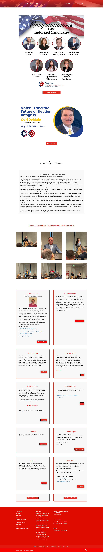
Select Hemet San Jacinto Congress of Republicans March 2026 (42, 520)
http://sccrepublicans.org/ (31, 400)
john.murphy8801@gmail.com (64, 481)
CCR (36, 3)
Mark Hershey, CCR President (33, 296)
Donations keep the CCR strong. (60, 530)
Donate (73, 3)
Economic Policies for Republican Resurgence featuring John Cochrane (41, 532)
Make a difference (57, 514)
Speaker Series (79, 320)
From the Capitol (79, 449)
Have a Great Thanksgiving (41, 539)
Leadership (43, 444)
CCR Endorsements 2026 (51, 93)
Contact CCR (80, 3)
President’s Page (28, 3)
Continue (44, 371)
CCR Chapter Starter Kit (70, 497)
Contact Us (80, 486)
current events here (24, 411)
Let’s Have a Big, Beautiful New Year (51, 174)
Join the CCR (67, 3)
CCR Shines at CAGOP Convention (28, 328)
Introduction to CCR (24, 336)
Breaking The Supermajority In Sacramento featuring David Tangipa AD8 (42, 515)
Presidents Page (42, 341)
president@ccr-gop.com (63, 478)
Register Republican (33, 497)
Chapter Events (32, 405)
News (82, 403)
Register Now (51, 143)
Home (21, 3)
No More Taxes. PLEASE (26, 335)
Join (82, 374)
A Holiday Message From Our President (29, 330)
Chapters (44, 420)
